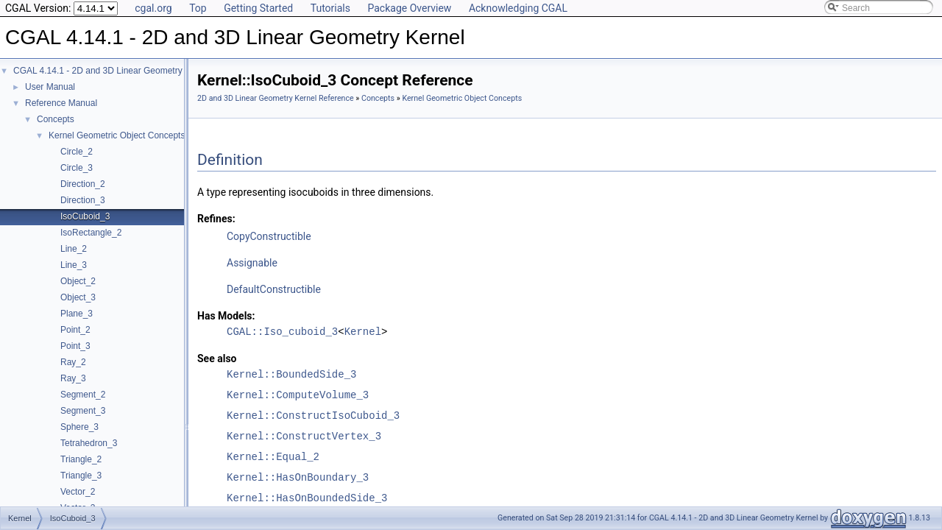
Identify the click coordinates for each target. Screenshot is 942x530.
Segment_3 (82, 411)
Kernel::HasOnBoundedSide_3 (307, 498)
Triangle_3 (81, 475)
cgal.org (153, 8)
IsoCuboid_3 (85, 216)
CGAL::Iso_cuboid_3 (282, 332)
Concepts (55, 119)
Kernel (362, 332)
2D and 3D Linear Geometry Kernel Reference (275, 98)
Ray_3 (73, 378)
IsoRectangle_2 (90, 232)
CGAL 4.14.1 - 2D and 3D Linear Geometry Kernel (111, 71)
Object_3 (78, 297)
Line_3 (73, 265)
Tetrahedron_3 (88, 443)
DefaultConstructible (274, 289)
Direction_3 (82, 200)
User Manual (50, 87)
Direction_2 (82, 184)
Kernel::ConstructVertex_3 (304, 436)
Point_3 (75, 346)
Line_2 (73, 249)
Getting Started (258, 8)
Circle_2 (76, 151)
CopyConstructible (269, 236)
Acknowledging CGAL (518, 8)
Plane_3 (76, 313)
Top (198, 8)
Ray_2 (73, 362)
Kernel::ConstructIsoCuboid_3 (313, 416)
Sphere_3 (79, 427)
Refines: (216, 219)
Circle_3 (76, 168)
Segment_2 (82, 394)
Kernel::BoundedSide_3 (291, 374)
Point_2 (75, 330)
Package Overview (409, 8)
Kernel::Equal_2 (273, 457)
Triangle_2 (81, 459)
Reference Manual (61, 103)
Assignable (252, 263)
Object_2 (78, 281)
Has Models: (226, 316)
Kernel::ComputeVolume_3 (298, 395)
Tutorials (330, 8)
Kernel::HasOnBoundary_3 (298, 477)
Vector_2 (77, 492)
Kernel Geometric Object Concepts (117, 135)
